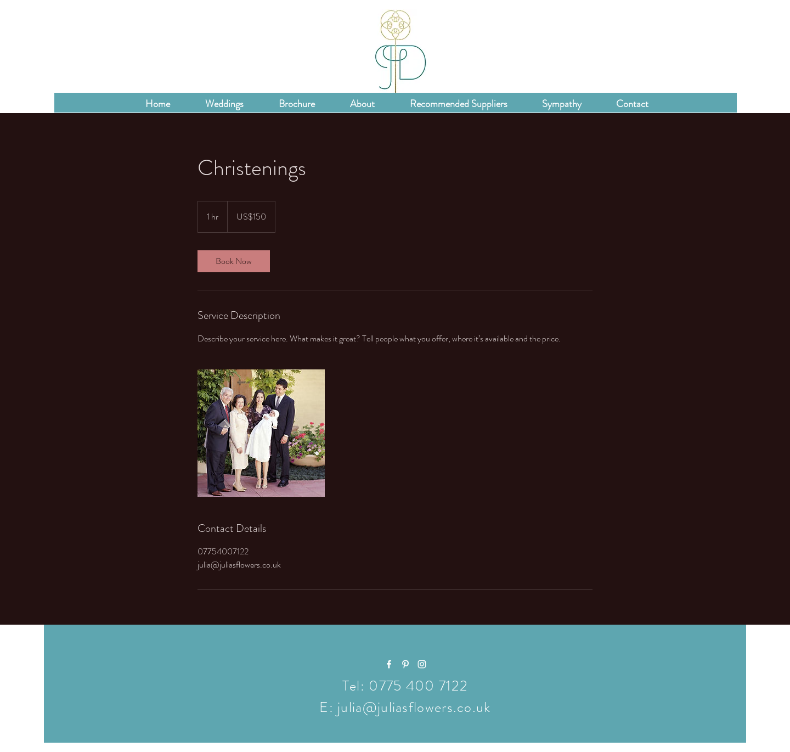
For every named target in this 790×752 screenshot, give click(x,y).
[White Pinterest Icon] (405, 664)
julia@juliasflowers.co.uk (414, 707)
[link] (234, 261)
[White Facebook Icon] (388, 664)
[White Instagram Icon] (421, 664)
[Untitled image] (261, 433)
